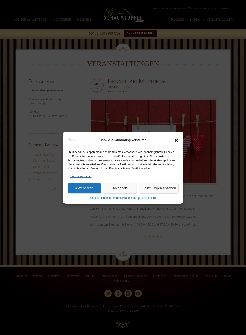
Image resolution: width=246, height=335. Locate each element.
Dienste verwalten (81, 176)
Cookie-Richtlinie (100, 198)
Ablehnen (120, 188)
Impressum (149, 198)
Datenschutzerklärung (126, 198)
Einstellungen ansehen (158, 188)
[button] (176, 140)
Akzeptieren (84, 188)
